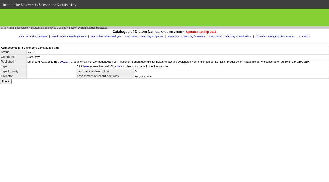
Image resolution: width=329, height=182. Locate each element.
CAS (3, 27)
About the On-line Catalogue (33, 36)
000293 (64, 61)
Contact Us (305, 36)
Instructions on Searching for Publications (230, 36)
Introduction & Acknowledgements (69, 36)
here (86, 66)
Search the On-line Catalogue (106, 36)
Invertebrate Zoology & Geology (48, 27)
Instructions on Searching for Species (144, 36)
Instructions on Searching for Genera (186, 36)
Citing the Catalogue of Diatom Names (275, 36)
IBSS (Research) (18, 27)
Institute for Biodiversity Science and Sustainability (39, 5)
